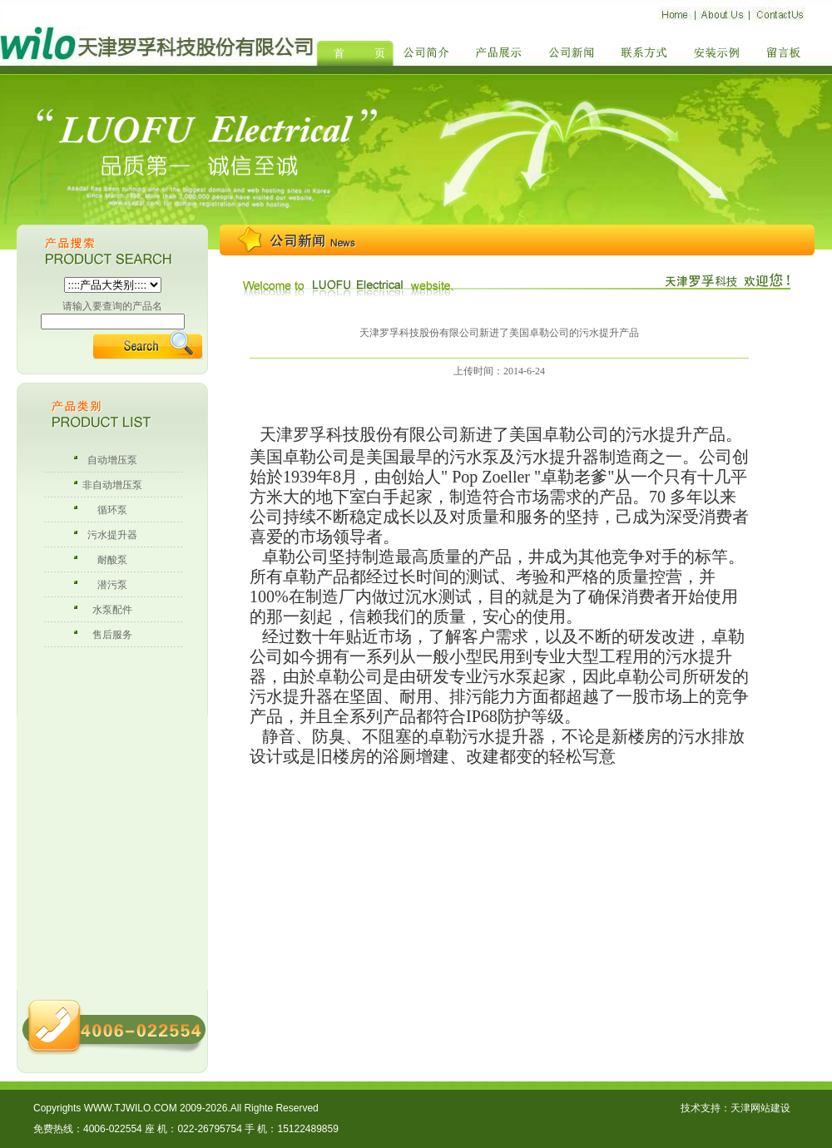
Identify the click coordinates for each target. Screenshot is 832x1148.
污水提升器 (112, 535)
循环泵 (112, 510)
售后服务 (112, 635)
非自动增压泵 (112, 485)
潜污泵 (112, 585)
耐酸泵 (112, 560)
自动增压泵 (112, 460)
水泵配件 (112, 610)
